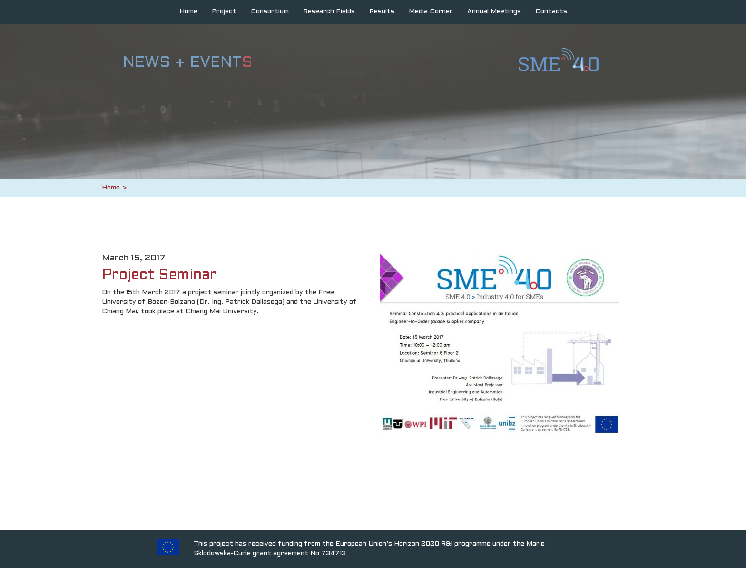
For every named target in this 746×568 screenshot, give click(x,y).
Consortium (270, 12)
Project (224, 12)
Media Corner (431, 12)
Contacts (551, 12)
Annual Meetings (494, 12)
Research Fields (329, 12)
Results (381, 12)
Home (188, 12)
